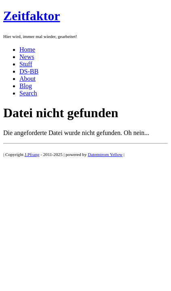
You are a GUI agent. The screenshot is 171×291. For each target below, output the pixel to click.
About (27, 78)
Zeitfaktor (31, 15)
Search (28, 93)
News (26, 56)
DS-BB (28, 71)
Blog (25, 85)
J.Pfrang (32, 154)
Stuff (25, 64)
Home (27, 49)
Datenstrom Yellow (105, 154)
